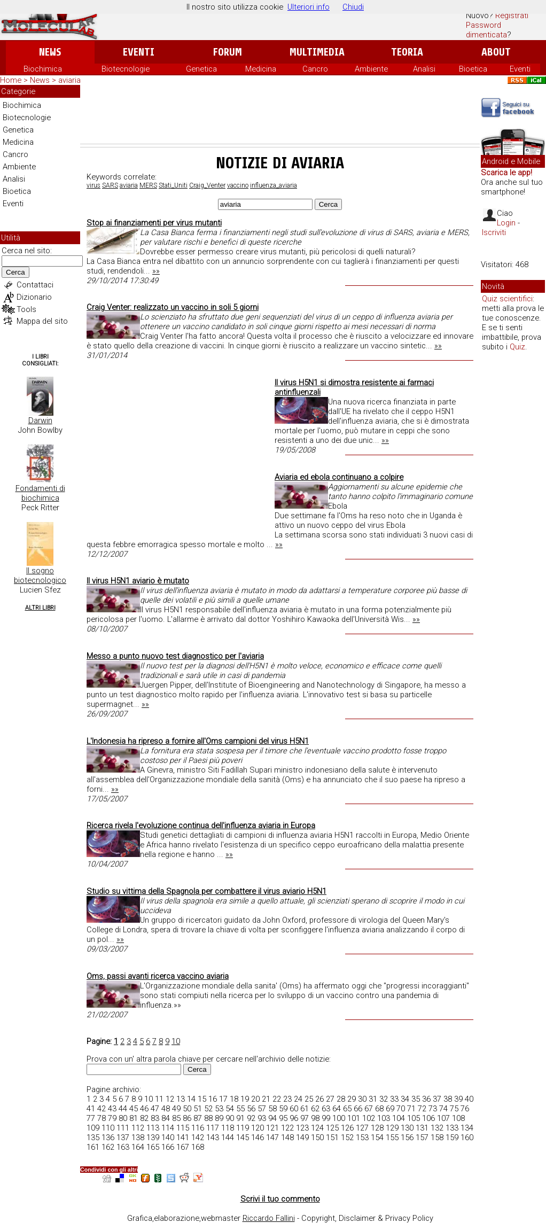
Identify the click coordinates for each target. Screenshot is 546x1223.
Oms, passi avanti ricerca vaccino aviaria (158, 976)
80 (123, 1118)
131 (422, 1128)
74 (443, 1108)
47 (155, 1108)
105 (413, 1118)
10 (175, 1041)
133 (452, 1128)
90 (229, 1118)
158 (437, 1137)
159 (452, 1137)
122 (287, 1128)
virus (93, 185)
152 (347, 1137)
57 (262, 1108)
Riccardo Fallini (269, 1218)
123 (302, 1128)
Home (10, 80)
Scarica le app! (506, 172)
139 (152, 1137)
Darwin (40, 420)
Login (506, 223)
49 (176, 1108)
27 (330, 1099)
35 (415, 1099)
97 (304, 1118)
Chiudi (353, 7)
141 (182, 1137)
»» (156, 271)
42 (101, 1108)
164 (137, 1147)
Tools (26, 309)
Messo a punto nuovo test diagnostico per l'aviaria (175, 656)
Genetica (201, 69)
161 (93, 1147)
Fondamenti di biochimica (40, 493)
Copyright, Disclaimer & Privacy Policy (367, 1218)
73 (432, 1108)
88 (208, 1118)
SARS (110, 185)
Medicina (260, 69)
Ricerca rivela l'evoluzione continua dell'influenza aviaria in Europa (201, 825)
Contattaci (35, 285)
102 (368, 1118)
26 (319, 1099)
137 (122, 1137)
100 (338, 1118)
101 (353, 1118)
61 (304, 1108)
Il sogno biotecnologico (40, 575)
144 (227, 1137)
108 (458, 1118)
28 (341, 1099)
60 (294, 1108)
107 (443, 1118)
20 (255, 1099)
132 (437, 1128)
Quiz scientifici (507, 298)
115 (182, 1128)
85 (176, 1118)
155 (392, 1137)
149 (302, 1137)
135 (93, 1137)
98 (315, 1118)
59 (283, 1108)
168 (197, 1147)
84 (165, 1118)
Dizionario (34, 297)
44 (123, 1108)
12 (170, 1099)
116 (197, 1128)
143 (212, 1137)
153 (362, 1137)
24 (298, 1099)
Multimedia (317, 52)
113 (152, 1128)
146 (257, 1137)
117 (212, 1128)
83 (155, 1118)
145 (242, 1137)
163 (122, 1147)
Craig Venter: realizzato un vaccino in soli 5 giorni (173, 307)
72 (422, 1108)
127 (362, 1128)
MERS (148, 185)
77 (91, 1118)
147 (272, 1137)
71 (411, 1108)
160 (467, 1137)
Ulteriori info (308, 7)
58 (272, 1108)
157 (422, 1137)
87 (197, 1118)
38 (447, 1099)
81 (133, 1118)
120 (257, 1128)
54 (229, 1108)
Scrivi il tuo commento (280, 1199)
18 (234, 1099)
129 (392, 1128)
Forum (227, 52)
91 (240, 1118)
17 (223, 1099)
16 (212, 1099)
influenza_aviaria (273, 185)
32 (383, 1099)
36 (426, 1099)
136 (108, 1137)
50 (187, 1108)
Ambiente (371, 69)
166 (167, 1147)
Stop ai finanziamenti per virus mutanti (154, 223)
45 (133, 1108)
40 (469, 1099)
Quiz (517, 347)
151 (332, 1137)
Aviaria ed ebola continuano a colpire (339, 477)
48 (165, 1108)
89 (219, 1118)
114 (167, 1128)
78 (101, 1118)
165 (152, 1147)
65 (347, 1108)
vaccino (237, 185)
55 (240, 1108)
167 (182, 1147)
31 (373, 1099)
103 (383, 1118)
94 (272, 1118)
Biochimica (43, 69)
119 (242, 1128)
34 (405, 1099)
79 (112, 1118)
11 (159, 1099)
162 (108, 1147)
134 (467, 1128)
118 (227, 1128)
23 (287, 1099)
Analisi (424, 69)
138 (137, 1137)
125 (332, 1128)
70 (400, 1108)
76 (465, 1108)
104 (398, 1118)
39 (458, 1099)
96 (294, 1118)
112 (137, 1128)
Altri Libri (40, 607)
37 (437, 1099)
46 (144, 1108)
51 (197, 1108)
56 (251, 1108)
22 (276, 1099)
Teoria (407, 52)
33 (394, 1099)
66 (358, 1108)
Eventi (138, 52)
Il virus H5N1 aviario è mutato (138, 581)
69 (390, 1108)
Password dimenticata (486, 30)
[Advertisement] (279, 114)
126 (347, 1128)
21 (266, 1099)
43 (112, 1108)
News (50, 52)
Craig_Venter (207, 185)
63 (326, 1108)
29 (351, 1099)
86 (187, 1118)
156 (407, 1137)
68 (379, 1108)
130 (407, 1128)
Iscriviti (494, 232)
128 (377, 1128)
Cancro (315, 69)
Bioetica (473, 69)
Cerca (15, 272)
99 (326, 1118)
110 (108, 1128)
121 (272, 1128)
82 (144, 1118)
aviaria (129, 185)
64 (336, 1108)
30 (362, 1099)
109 (93, 1128)
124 (317, 1128)
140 (167, 1137)
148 (287, 1137)
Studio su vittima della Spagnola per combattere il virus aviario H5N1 (206, 891)
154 (377, 1137)
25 (309, 1099)
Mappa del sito (42, 321)
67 (368, 1108)
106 (428, 1118)
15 (202, 1099)
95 (283, 1118)
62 (315, 1108)
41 (91, 1108)
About (496, 52)
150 (317, 1137)
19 (244, 1099)
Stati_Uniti (173, 185)
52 (208, 1108)
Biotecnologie (126, 69)
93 (262, 1118)
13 (180, 1099)
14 (191, 1099)
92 (251, 1118)
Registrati (511, 15)
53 (219, 1108)
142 (197, 1137)
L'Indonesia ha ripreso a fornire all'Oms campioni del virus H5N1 (198, 741)
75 (454, 1108)
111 (122, 1128)
